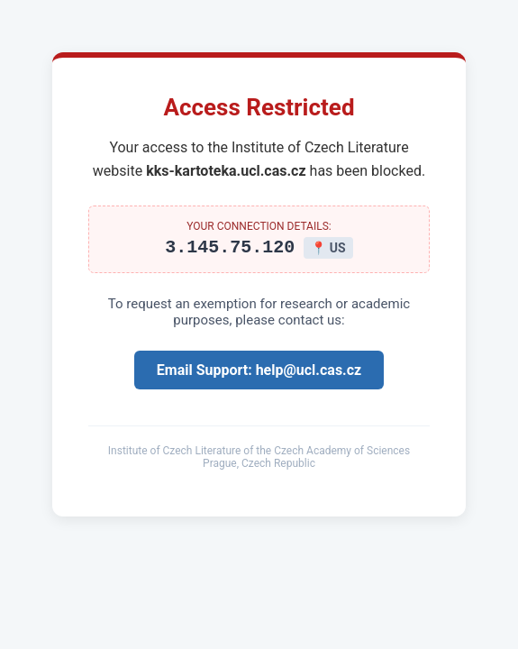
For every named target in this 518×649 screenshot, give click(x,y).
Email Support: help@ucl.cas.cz (259, 372)
